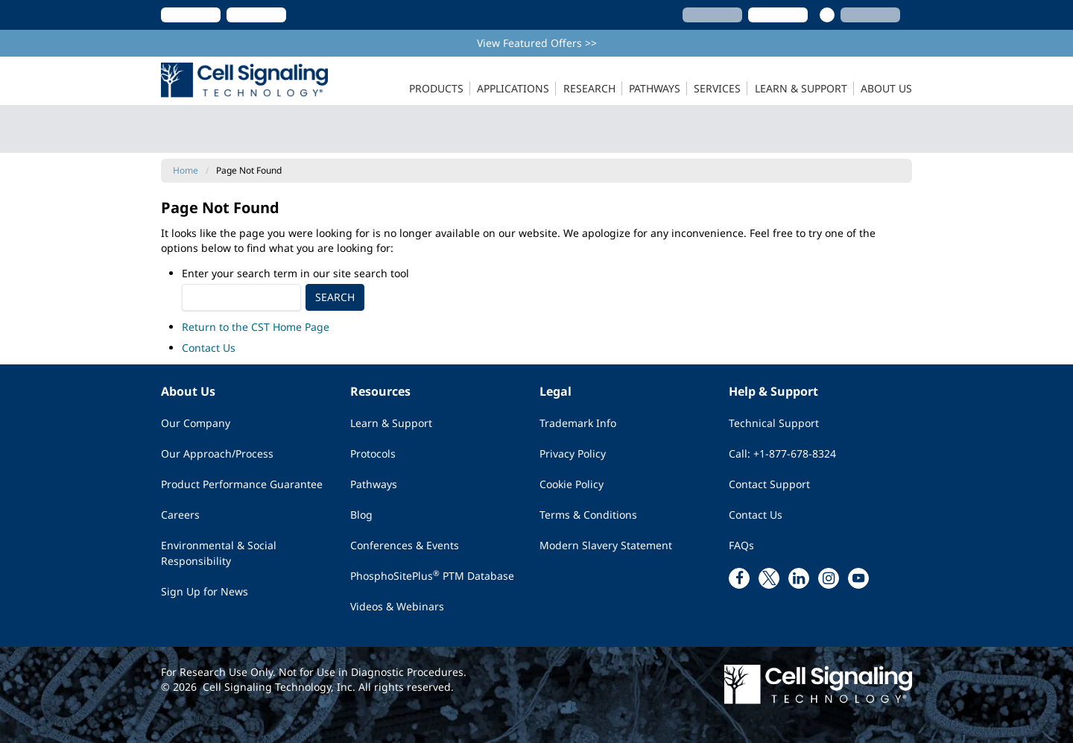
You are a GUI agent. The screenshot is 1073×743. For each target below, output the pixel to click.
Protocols (373, 453)
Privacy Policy (572, 453)
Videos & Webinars (397, 606)
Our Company (195, 423)
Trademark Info (577, 423)
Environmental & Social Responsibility (218, 553)
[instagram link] (828, 578)
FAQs (741, 545)
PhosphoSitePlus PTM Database (432, 575)
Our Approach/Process (217, 453)
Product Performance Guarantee (242, 484)
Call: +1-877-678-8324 (782, 453)
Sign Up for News (204, 591)
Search (335, 297)
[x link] (769, 578)
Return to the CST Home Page (255, 327)
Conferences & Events (404, 545)
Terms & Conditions (588, 515)
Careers (180, 515)
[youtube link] (858, 578)
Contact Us (208, 348)
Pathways (373, 484)
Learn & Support (391, 423)
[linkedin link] (798, 578)
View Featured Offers (537, 43)
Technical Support (774, 423)
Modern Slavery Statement (605, 545)
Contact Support (769, 484)
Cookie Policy (571, 484)
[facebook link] (739, 578)
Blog (361, 515)
